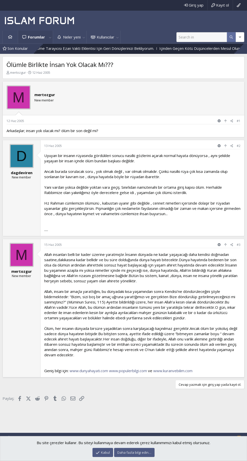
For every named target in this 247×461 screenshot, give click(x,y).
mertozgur (18, 72)
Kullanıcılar (105, 37)
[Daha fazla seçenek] (231, 37)
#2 (238, 146)
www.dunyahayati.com (89, 370)
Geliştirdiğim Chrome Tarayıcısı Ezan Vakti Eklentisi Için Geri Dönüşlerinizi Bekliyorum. (89, 48)
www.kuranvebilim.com (172, 370)
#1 (238, 121)
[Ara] (201, 37)
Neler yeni (72, 37)
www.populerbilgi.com (128, 370)
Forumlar (36, 37)
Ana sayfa (10, 37)
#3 (238, 245)
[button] (50, 37)
